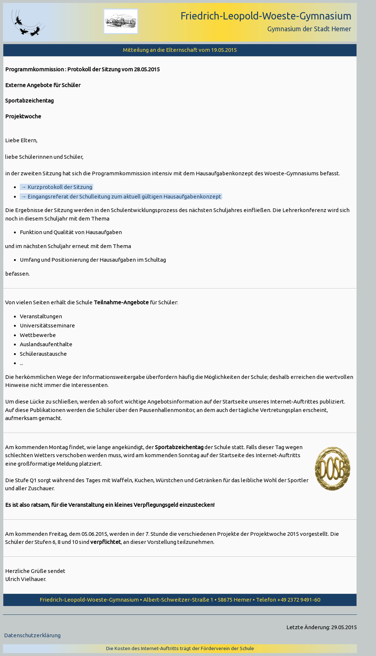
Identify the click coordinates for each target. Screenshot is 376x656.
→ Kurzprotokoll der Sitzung (56, 187)
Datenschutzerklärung (32, 635)
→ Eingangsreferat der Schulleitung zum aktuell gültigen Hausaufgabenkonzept (121, 196)
